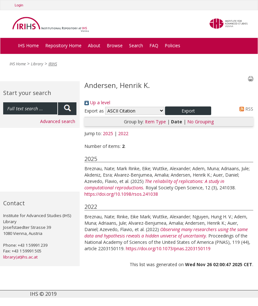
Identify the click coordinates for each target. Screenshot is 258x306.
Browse (115, 45)
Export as (94, 111)
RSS (245, 109)
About (94, 45)
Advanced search (57, 121)
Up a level (97, 102)
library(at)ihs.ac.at (20, 257)
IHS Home (28, 45)
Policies (172, 45)
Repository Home (63, 45)
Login (19, 5)
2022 (123, 133)
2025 (108, 133)
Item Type (155, 122)
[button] (188, 110)
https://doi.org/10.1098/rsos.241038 (121, 194)
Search (136, 45)
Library (37, 64)
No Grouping (200, 122)
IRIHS (52, 64)
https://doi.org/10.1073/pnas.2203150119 (168, 248)
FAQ (153, 45)
